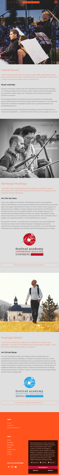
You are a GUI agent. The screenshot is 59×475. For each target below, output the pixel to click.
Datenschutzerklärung (13, 427)
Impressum (10, 425)
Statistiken (43, 462)
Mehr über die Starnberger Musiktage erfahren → (29, 265)
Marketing (51, 462)
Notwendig (35, 462)
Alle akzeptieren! (43, 467)
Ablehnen (50, 470)
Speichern (35, 470)
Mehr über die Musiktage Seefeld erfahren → (29, 403)
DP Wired (55, 472)
